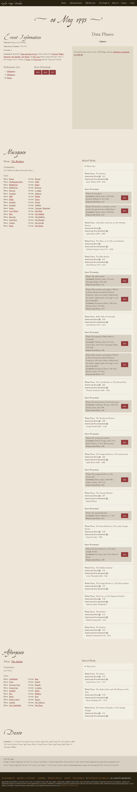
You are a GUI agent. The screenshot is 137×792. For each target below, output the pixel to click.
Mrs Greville (39, 223)
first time (12, 217)
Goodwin (12, 194)
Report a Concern (26, 778)
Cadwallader (13, 679)
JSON (38, 72)
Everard (55, 54)
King (36, 679)
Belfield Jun (13, 188)
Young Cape (13, 688)
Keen (36, 697)
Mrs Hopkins (40, 220)
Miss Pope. (39, 705)
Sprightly (12, 691)
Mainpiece (11, 72)
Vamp (11, 682)
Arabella (12, 703)
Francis (11, 179)
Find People (78, 778)
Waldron (38, 694)
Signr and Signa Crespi (29, 54)
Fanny (11, 226)
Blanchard (46, 208)
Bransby (38, 685)
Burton (37, 700)
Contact (124, 3)
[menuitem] (64, 3)
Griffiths (38, 205)
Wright (37, 197)
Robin (11, 697)
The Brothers (17, 161)
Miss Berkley (16, 57)
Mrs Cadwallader (15, 705)
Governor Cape (14, 685)
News (132, 3)
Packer (37, 185)
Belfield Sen (13, 185)
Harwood (7, 57)
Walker (61, 54)
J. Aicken (38, 688)
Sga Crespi (37, 60)
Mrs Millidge (39, 214)
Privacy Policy (55, 778)
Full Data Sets (90, 3)
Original (96, 42)
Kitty (11, 214)
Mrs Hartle (25, 57)
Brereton (38, 188)
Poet (10, 694)
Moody (37, 202)
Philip (11, 200)
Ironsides (12, 202)
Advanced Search (76, 3)
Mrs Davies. (39, 226)
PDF (83, 42)
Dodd (37, 182)
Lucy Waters (13, 211)
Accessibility (8, 778)
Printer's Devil (14, 700)
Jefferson (38, 194)
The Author (17, 662)
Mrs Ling (36, 57)
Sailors (11, 208)
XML (45, 72)
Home (63, 3)
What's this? (91, 166)
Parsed (121, 42)
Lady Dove (13, 220)
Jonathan (12, 205)
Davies (37, 200)
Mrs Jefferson (40, 703)
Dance (9, 78)
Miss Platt (38, 211)
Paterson (12, 191)
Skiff (10, 197)
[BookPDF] (102, 90)
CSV (52, 72)
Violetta (12, 223)
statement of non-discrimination (69, 785)
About (114, 3)
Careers (41, 778)
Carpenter (38, 208)
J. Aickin (38, 191)
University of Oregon (98, 778)
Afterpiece (11, 75)
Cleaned (108, 42)
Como (28, 60)
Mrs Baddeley (40, 217)
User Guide (103, 3)
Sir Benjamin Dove (16, 182)
